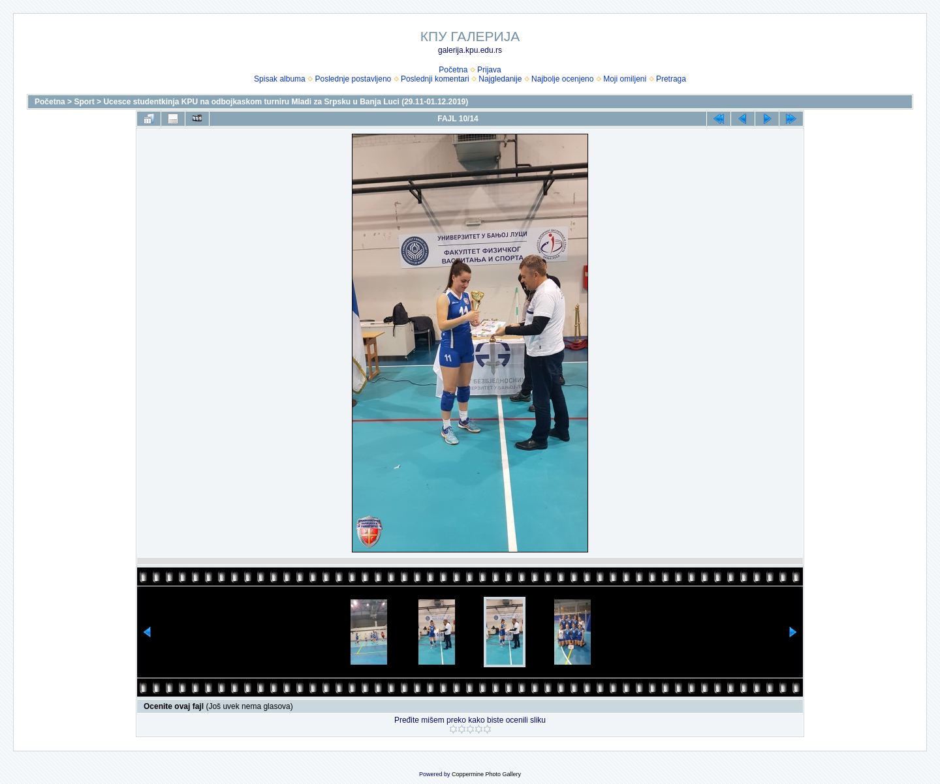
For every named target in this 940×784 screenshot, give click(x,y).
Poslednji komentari (435, 78)
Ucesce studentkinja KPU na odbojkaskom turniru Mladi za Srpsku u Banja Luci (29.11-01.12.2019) (285, 101)
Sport (84, 101)
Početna (453, 69)
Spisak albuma (280, 78)
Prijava (489, 69)
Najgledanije (500, 78)
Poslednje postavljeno (353, 78)
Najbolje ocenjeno (562, 78)
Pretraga (671, 78)
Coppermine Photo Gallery (486, 774)
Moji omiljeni (624, 78)
